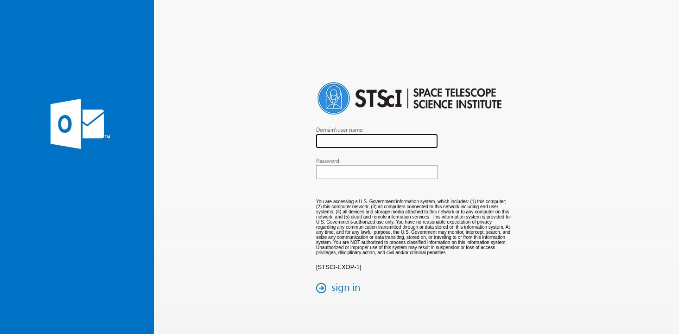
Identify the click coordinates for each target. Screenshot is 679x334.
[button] (340, 288)
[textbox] (377, 141)
